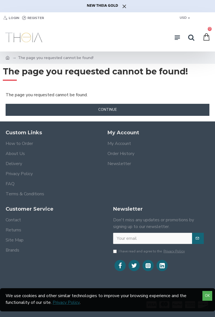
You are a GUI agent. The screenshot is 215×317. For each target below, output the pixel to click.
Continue (107, 109)
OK (207, 295)
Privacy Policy (66, 302)
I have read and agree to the (149, 251)
